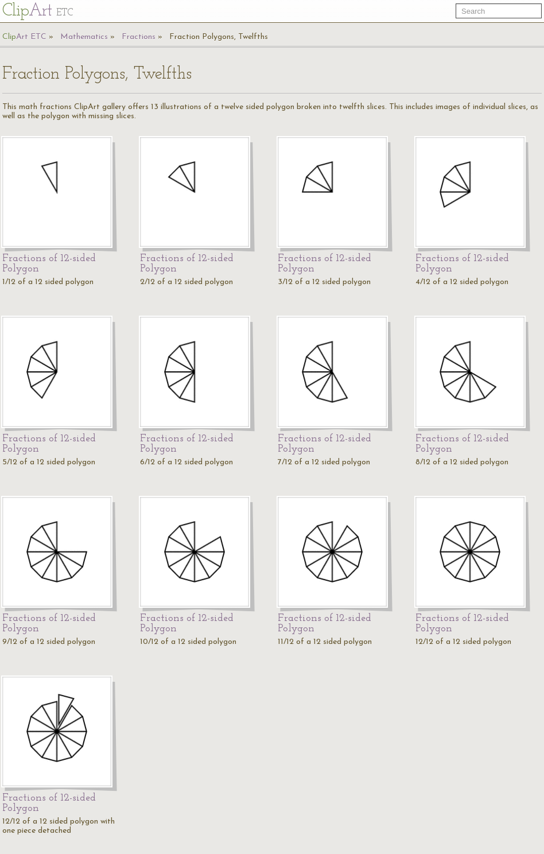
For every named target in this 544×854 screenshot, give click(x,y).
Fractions (139, 37)
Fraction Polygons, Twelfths (218, 37)
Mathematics (84, 37)
